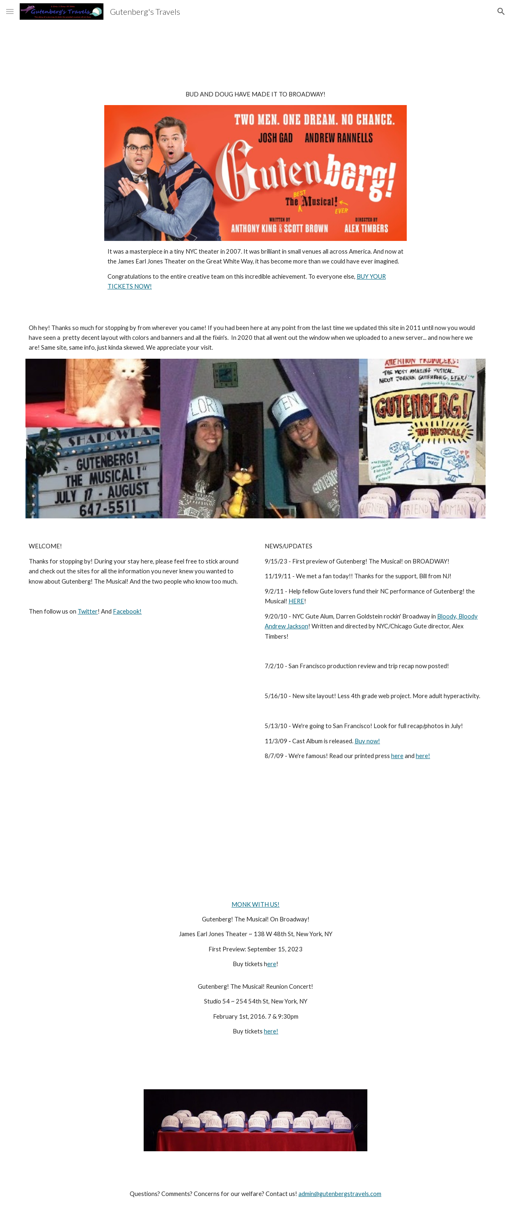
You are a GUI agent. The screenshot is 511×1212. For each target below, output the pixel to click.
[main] (255, 94)
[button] (10, 11)
